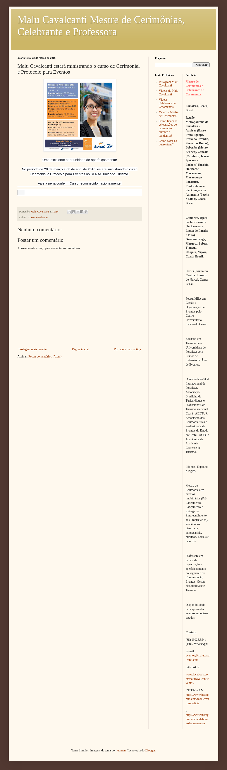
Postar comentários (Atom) (45, 356)
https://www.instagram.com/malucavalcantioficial (197, 699)
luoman (121, 750)
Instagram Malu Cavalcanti (168, 83)
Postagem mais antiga (127, 349)
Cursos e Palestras (38, 217)
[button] (21, 192)
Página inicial (80, 349)
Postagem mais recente (32, 349)
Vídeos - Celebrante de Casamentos (167, 103)
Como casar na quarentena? (168, 142)
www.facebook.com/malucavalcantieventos (197, 679)
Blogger (150, 750)
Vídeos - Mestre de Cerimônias (169, 113)
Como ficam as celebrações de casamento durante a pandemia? (168, 128)
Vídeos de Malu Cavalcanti (168, 92)
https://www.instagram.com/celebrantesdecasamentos (197, 719)
